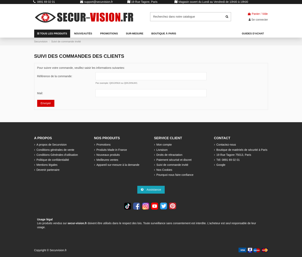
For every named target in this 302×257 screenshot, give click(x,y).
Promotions (104, 144)
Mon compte (164, 144)
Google (220, 164)
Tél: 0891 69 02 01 (228, 159)
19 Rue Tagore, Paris (144, 1)
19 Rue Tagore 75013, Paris (233, 154)
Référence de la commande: (54, 76)
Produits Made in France (112, 149)
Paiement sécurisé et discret (174, 159)
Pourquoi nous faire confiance (174, 174)
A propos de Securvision (52, 144)
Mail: (40, 93)
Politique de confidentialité (53, 159)
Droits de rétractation (169, 154)
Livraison (162, 149)
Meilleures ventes (107, 159)
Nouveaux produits (108, 154)
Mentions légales (47, 164)
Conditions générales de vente (55, 149)
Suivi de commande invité (172, 164)
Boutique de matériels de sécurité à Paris (241, 149)
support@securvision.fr (98, 1)
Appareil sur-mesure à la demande (118, 164)
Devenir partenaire (48, 169)
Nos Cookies (164, 169)
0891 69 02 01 (46, 1)
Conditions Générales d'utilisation (57, 154)
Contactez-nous (226, 144)
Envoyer (46, 103)
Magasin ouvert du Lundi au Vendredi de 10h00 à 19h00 (213, 1)
